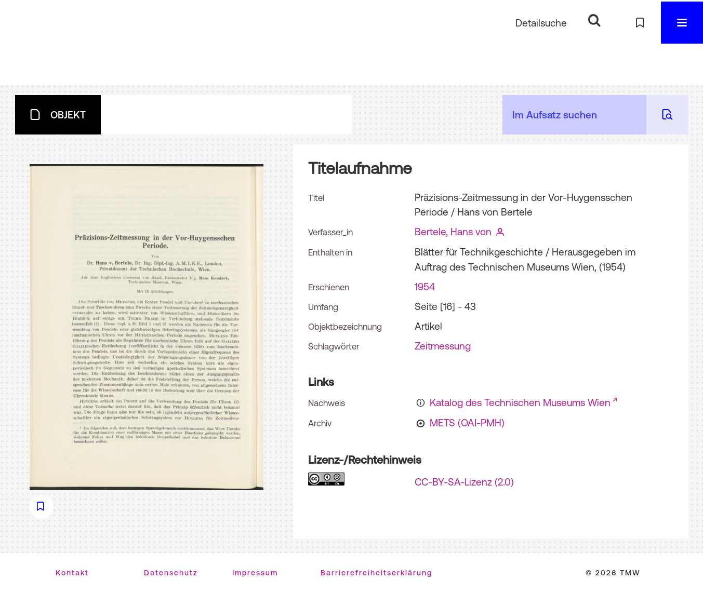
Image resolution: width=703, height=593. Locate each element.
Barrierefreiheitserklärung (376, 573)
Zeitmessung (443, 346)
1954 (425, 286)
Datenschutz (171, 573)
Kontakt (72, 573)
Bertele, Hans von (453, 231)
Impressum (255, 573)
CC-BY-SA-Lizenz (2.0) (464, 482)
